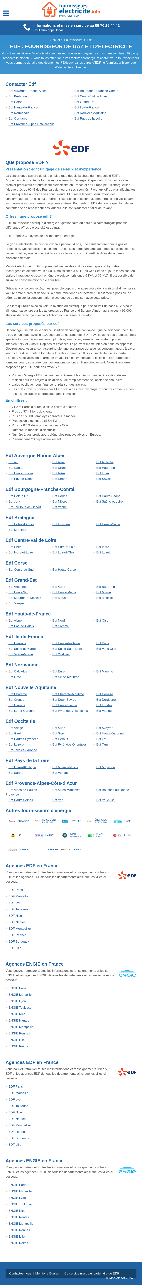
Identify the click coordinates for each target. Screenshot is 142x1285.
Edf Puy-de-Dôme (21, 479)
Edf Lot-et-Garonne (22, 711)
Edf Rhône (59, 479)
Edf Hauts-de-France (23, 107)
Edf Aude (58, 728)
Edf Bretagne (18, 96)
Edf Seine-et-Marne (22, 649)
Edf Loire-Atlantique (22, 767)
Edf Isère (58, 473)
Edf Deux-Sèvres (64, 699)
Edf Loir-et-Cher (63, 552)
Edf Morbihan (18, 530)
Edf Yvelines (61, 654)
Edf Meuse (59, 598)
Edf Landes (104, 705)
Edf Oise (102, 620)
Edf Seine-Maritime (65, 677)
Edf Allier (58, 462)
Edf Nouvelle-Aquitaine (90, 113)
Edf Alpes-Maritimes (66, 790)
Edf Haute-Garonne (110, 733)
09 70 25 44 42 (107, 25)
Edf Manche (104, 671)
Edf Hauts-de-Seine (66, 643)
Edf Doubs (59, 496)
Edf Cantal (16, 468)
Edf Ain (13, 462)
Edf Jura (14, 501)
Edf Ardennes (18, 587)
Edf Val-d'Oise (106, 649)
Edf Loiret (103, 552)
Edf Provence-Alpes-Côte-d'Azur (31, 124)
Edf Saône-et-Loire (109, 501)
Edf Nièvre (59, 501)
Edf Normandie (19, 113)
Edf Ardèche (105, 462)
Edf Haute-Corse (64, 569)
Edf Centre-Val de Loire (90, 96)
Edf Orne (15, 677)
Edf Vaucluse (105, 800)
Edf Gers (58, 733)
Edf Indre (102, 547)
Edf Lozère (16, 744)
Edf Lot (101, 739)
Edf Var (57, 800)
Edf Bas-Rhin (105, 587)
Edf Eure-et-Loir (63, 547)
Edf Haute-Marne (64, 592)
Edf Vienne (104, 711)
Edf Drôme (59, 468)
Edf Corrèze (104, 694)
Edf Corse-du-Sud (21, 569)
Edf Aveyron (104, 728)
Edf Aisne (15, 620)
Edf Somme (60, 626)
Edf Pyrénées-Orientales (69, 744)
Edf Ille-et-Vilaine (108, 524)
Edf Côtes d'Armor (21, 524)
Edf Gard (15, 733)
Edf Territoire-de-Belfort (25, 507)
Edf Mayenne (105, 767)
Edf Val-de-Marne (21, 654)
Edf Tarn (102, 744)
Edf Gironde (17, 705)
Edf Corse (16, 102)
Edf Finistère (61, 524)
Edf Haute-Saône (108, 496)
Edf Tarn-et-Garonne (23, 750)
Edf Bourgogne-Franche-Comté (96, 91)
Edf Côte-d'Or (18, 496)
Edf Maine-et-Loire (65, 767)
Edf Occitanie (18, 118)
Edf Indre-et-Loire (21, 552)
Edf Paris (102, 643)
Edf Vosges (16, 603)
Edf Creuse (16, 699)
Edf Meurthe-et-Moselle (25, 598)
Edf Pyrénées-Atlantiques (70, 711)
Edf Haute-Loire (107, 468)
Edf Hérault (60, 739)
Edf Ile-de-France (86, 107)
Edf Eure (58, 671)
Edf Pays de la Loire (88, 118)
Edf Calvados (18, 671)
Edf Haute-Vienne (64, 705)
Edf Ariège (16, 728)
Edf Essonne (17, 643)
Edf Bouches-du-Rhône (112, 790)
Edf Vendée (60, 773)
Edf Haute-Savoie (21, 473)
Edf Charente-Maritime (68, 694)
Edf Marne (103, 592)
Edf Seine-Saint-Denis (67, 649)
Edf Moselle (104, 598)
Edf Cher (15, 547)
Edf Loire (102, 473)
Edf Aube (58, 587)
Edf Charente (18, 694)
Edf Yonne (59, 507)
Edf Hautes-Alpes (21, 800)
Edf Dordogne (106, 699)
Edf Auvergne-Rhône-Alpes (28, 91)
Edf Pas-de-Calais (21, 626)
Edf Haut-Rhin (18, 592)
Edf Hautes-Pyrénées (23, 739)
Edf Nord (58, 620)
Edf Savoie (103, 479)
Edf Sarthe (16, 773)
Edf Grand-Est (84, 102)
